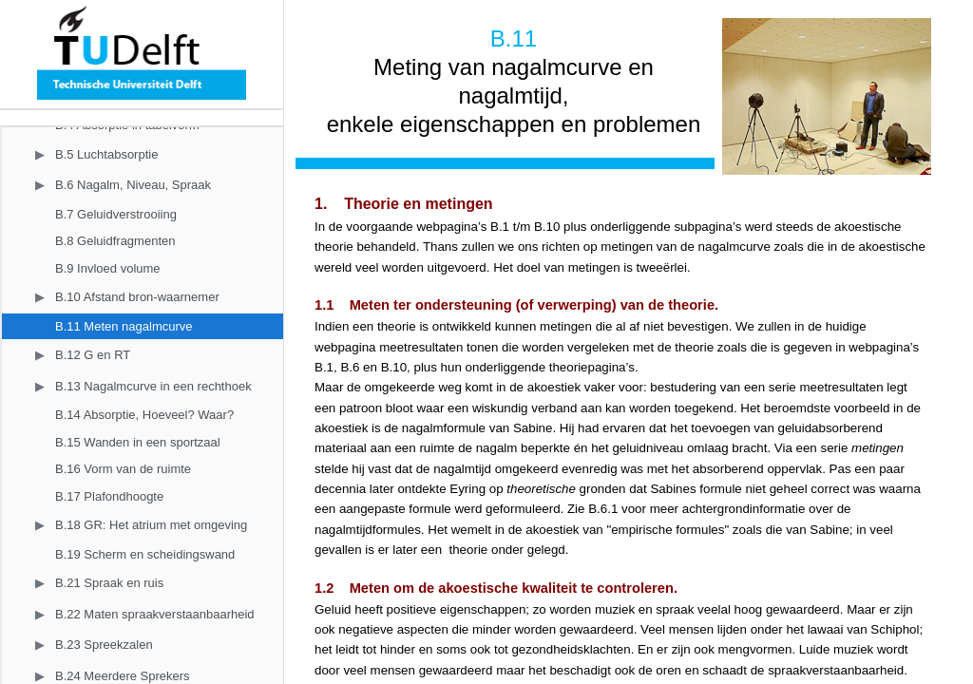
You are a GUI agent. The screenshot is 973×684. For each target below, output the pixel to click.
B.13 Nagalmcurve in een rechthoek (153, 386)
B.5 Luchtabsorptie (106, 154)
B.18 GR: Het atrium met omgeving (151, 525)
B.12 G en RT (92, 355)
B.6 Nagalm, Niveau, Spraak (133, 185)
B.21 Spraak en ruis (109, 583)
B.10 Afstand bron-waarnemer (137, 297)
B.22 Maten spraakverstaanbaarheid (155, 614)
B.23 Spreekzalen (104, 644)
